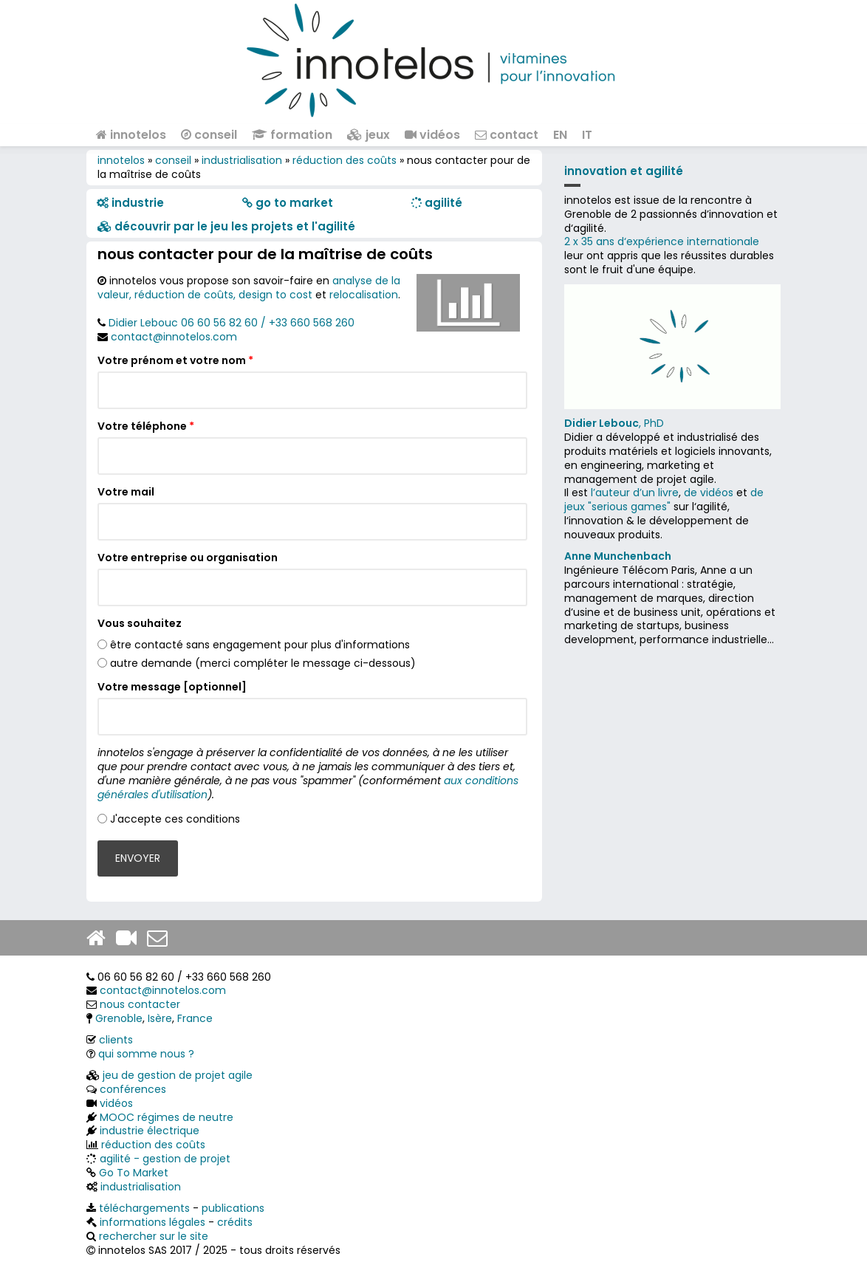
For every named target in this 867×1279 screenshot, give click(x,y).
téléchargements (144, 1208)
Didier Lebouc (143, 322)
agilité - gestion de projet (165, 1158)
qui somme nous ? (146, 1053)
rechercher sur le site (153, 1236)
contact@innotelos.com (174, 336)
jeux (368, 134)
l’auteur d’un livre (635, 492)
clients (116, 1039)
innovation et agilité (623, 171)
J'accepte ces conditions (175, 819)
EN (560, 134)
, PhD (614, 423)
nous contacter (140, 1004)
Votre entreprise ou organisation (187, 558)
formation (292, 134)
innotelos (131, 134)
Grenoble (119, 1018)
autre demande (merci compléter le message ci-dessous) (263, 663)
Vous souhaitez (139, 624)
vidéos (432, 134)
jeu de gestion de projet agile (178, 1075)
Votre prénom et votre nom (175, 361)
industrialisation (242, 160)
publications (233, 1208)
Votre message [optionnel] (172, 687)
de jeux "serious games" (664, 499)
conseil (209, 134)
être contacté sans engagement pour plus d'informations (260, 644)
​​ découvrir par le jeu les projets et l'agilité (226, 226)
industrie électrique (149, 1130)
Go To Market (133, 1172)
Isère (160, 1018)
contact (506, 134)
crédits (235, 1222)
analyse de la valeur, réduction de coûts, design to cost (248, 287)
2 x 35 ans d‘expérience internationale (661, 241)
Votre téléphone (145, 426)
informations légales (152, 1222)
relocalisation (363, 294)
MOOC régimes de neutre (166, 1117)
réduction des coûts (344, 160)
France (195, 1018)
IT (587, 134)
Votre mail (125, 492)
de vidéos (708, 492)
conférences (133, 1089)
